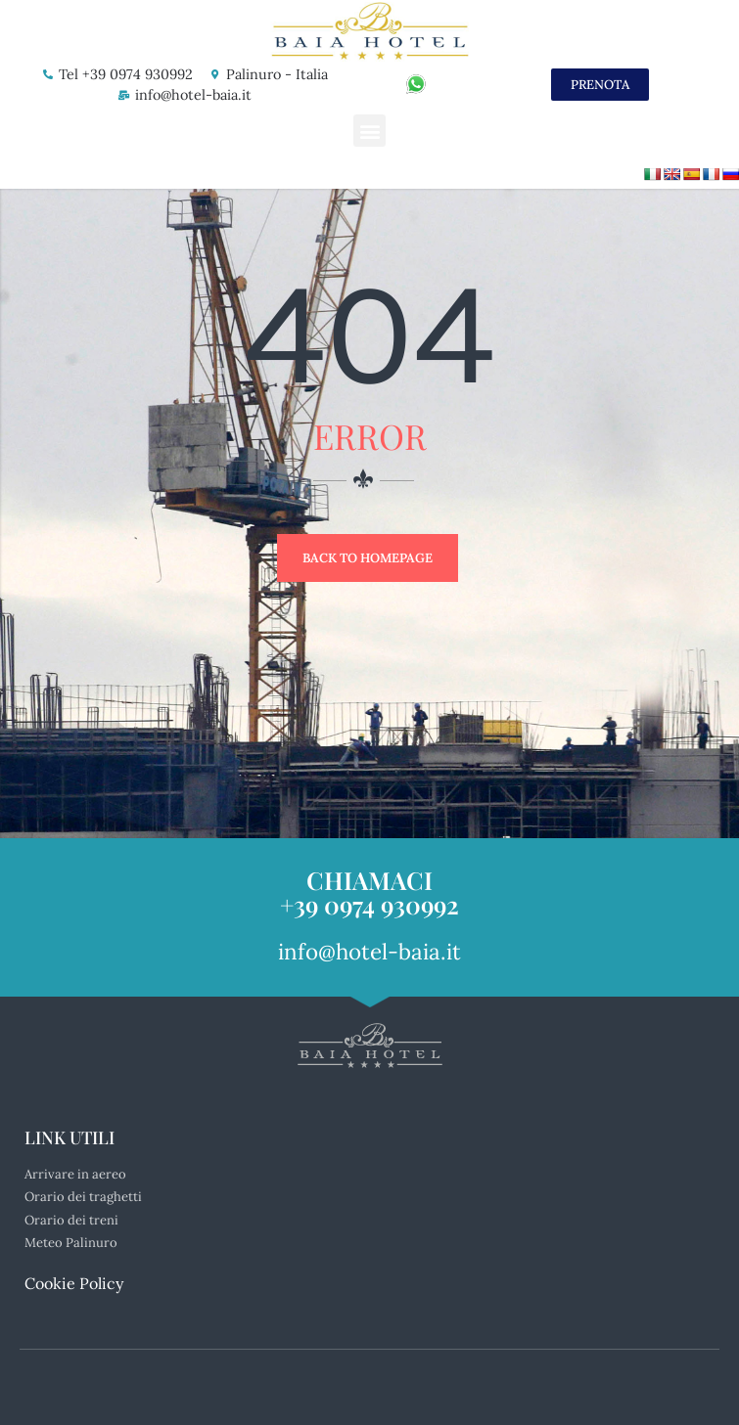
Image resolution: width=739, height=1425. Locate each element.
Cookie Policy (73, 1283)
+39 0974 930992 (369, 904)
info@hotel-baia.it (193, 95)
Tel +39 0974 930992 (126, 74)
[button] (369, 130)
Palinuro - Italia (277, 74)
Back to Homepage (367, 558)
